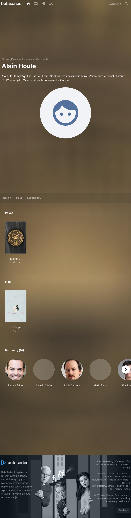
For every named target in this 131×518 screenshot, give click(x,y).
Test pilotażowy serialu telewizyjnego (110, 486)
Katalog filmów (122, 461)
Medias (112, 479)
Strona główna (10, 59)
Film (19, 198)
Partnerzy (34, 198)
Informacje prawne (106, 473)
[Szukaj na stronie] (126, 4)
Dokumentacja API (104, 464)
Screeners (123, 479)
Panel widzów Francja (119, 489)
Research (125, 483)
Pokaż (7, 198)
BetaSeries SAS (98, 479)
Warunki (109, 476)
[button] (15, 375)
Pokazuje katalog (105, 461)
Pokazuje (26, 59)
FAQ (116, 464)
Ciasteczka (122, 473)
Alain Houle (41, 59)
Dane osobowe (122, 476)
